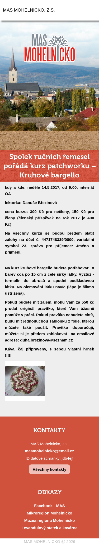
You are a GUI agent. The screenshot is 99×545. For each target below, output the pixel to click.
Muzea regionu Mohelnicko (49, 520)
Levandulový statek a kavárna (49, 528)
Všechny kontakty (50, 469)
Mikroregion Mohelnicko (49, 513)
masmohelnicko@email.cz (49, 451)
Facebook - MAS (49, 505)
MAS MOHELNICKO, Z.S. (29, 10)
